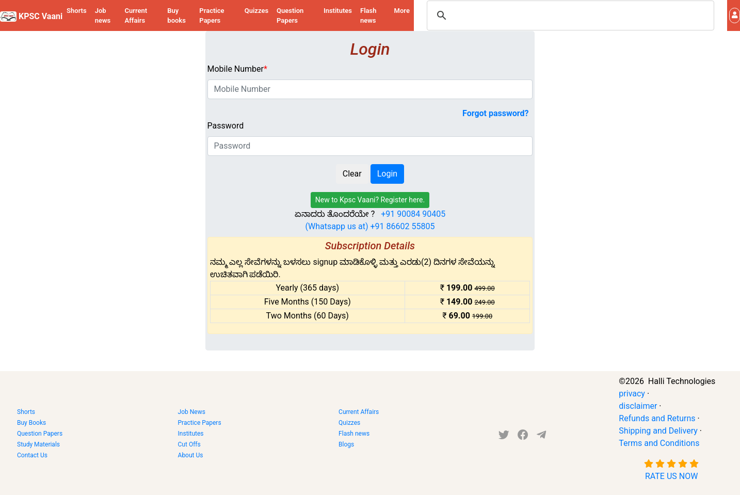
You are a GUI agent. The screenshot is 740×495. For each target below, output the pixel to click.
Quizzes (256, 10)
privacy (632, 393)
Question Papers (290, 16)
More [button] (402, 10)
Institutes (338, 10)
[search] (569, 15)
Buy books (176, 16)
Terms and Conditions (659, 443)
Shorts (77, 10)
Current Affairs (136, 16)
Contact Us (32, 455)
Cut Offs (189, 444)
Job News (191, 412)
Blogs (346, 444)
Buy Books (31, 422)
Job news (103, 16)
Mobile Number (237, 69)
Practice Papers (211, 16)
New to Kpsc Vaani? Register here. (370, 200)
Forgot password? (495, 113)
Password (225, 126)
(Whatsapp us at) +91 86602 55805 (370, 226)
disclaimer (638, 406)
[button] (734, 15)
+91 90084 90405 (413, 214)
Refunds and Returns (657, 418)
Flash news (368, 16)
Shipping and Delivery (658, 431)
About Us (190, 455)
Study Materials (38, 444)
